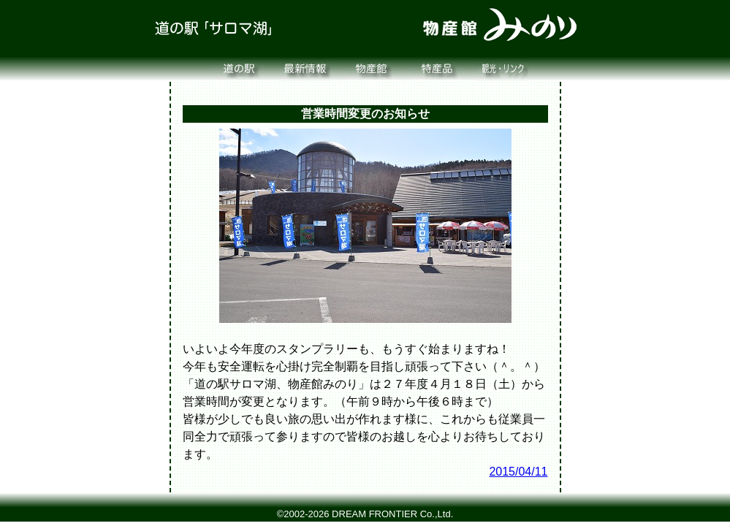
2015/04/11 (518, 471)
